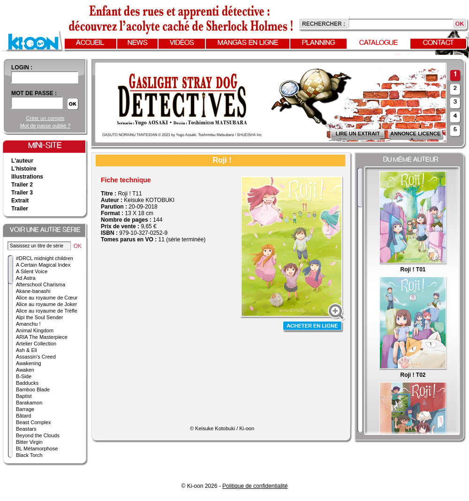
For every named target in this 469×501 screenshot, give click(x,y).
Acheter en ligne (313, 327)
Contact (438, 43)
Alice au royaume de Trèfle (46, 311)
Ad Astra (26, 278)
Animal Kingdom (34, 330)
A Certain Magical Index (43, 265)
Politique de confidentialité (254, 486)
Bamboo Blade (33, 389)
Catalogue (378, 43)
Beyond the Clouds (38, 435)
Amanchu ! (28, 324)
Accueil (90, 43)
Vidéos (182, 43)
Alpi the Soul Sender (39, 317)
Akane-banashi (33, 291)
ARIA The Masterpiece (42, 337)
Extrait (20, 200)
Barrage (25, 409)
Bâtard (23, 416)
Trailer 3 (22, 192)
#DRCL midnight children (44, 258)
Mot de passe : (34, 93)
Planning (318, 43)
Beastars (26, 429)
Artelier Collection (36, 343)
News (138, 43)
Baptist (24, 396)
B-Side (23, 376)
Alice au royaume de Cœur (46, 297)
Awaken (25, 370)
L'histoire (24, 168)
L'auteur (22, 160)
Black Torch (29, 455)
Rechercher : (323, 24)
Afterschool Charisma (40, 284)
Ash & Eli (26, 350)
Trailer (19, 208)
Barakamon (29, 402)
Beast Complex (33, 422)
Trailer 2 (22, 184)
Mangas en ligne (248, 43)
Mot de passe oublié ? (45, 125)
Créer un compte (45, 118)
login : (21, 67)
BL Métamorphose (37, 448)
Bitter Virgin (29, 442)
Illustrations (27, 176)
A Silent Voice (31, 271)
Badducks (27, 383)
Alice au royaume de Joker (46, 304)
